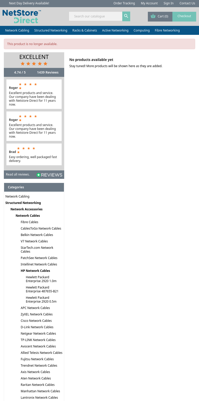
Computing (142, 30)
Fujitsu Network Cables (37, 359)
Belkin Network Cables (37, 235)
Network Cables (28, 215)
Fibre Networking (167, 30)
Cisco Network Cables (36, 320)
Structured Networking (50, 30)
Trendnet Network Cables (39, 365)
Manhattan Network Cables (40, 391)
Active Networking (115, 30)
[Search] (99, 16)
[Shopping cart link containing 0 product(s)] (172, 17)
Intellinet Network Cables (39, 264)
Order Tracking (124, 3)
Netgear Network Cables (38, 333)
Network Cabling (17, 30)
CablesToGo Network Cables (41, 228)
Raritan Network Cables (38, 385)
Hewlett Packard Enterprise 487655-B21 (42, 289)
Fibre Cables (29, 222)
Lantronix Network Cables (39, 397)
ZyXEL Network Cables (37, 314)
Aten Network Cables (36, 378)
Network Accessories (26, 209)
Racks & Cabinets (84, 30)
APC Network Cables (35, 308)
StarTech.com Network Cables (37, 249)
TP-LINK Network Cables (38, 340)
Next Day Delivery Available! (29, 3)
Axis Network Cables (35, 372)
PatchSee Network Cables (39, 258)
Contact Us (187, 3)
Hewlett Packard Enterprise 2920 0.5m (41, 299)
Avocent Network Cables (38, 346)
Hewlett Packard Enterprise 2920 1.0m (41, 279)
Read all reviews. (18, 174)
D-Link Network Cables (37, 327)
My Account (149, 3)
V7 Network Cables (34, 241)
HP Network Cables (35, 271)
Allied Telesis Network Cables (41, 353)
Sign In (169, 3)
